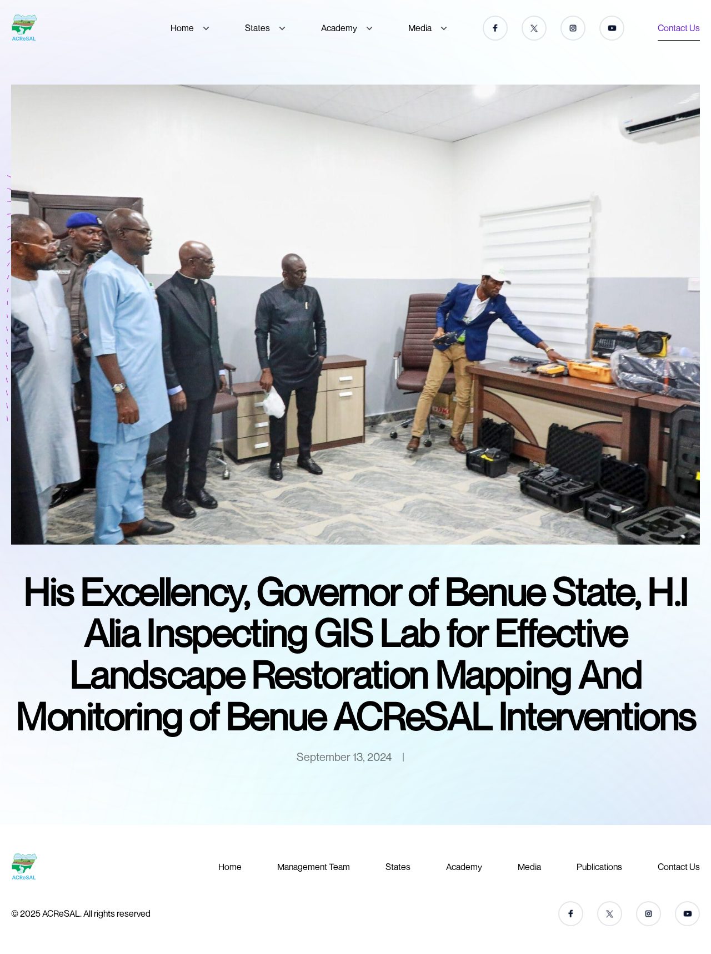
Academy (339, 27)
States (257, 27)
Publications (599, 866)
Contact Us (679, 27)
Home (182, 27)
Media (420, 27)
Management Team (313, 866)
